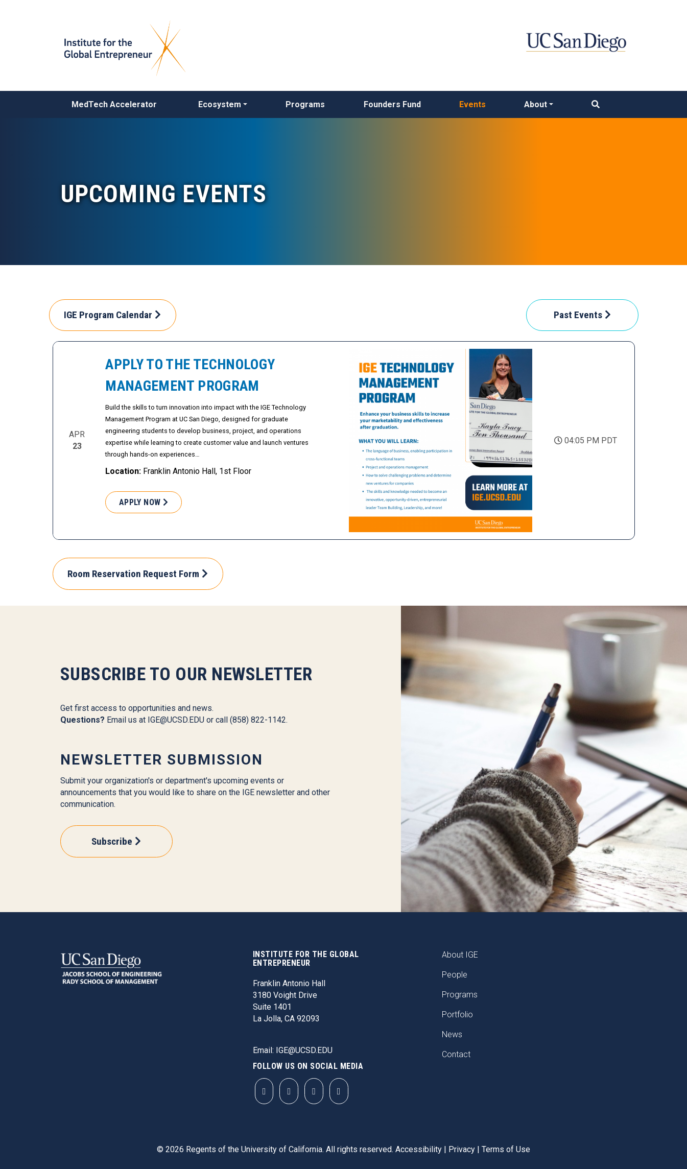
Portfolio (457, 1014)
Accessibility (418, 1149)
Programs (305, 104)
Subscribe (111, 841)
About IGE (460, 955)
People (454, 975)
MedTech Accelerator (114, 104)
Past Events (578, 315)
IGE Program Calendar (108, 315)
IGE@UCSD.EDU (176, 720)
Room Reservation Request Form (133, 574)
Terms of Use (506, 1149)
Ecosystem (219, 104)
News (452, 1034)
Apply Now (140, 502)
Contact (456, 1054)
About (535, 104)
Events (472, 104)
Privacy (461, 1149)
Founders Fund (392, 104)
